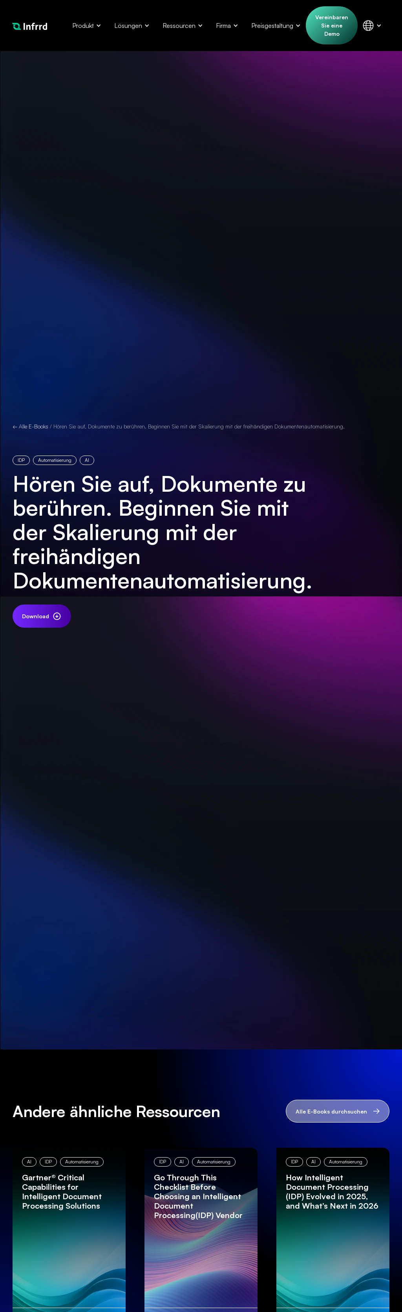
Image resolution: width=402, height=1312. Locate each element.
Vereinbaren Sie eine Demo (331, 25)
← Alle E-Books (30, 426)
